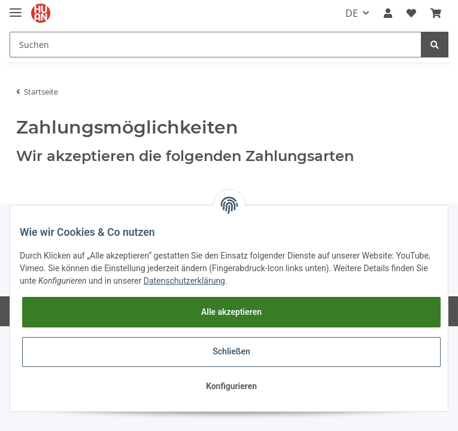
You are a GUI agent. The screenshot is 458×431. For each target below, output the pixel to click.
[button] (388, 13)
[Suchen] (215, 44)
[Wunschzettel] (411, 13)
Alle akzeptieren (231, 312)
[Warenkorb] (435, 13)
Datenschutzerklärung (184, 281)
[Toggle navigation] (16, 7)
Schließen (231, 351)
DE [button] (351, 13)
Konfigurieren (231, 386)
